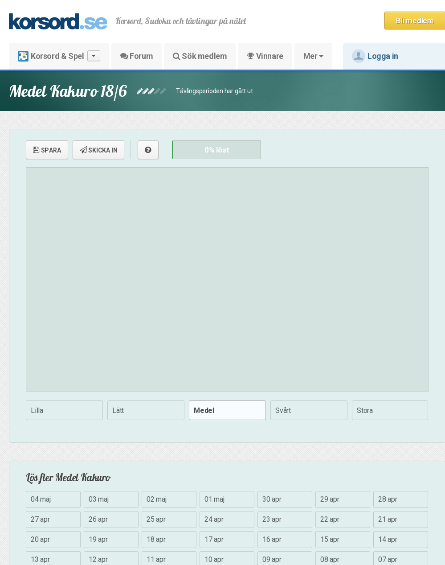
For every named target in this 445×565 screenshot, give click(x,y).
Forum (136, 56)
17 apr (214, 539)
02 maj (157, 499)
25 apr (156, 519)
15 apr (329, 539)
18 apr (156, 539)
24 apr (214, 519)
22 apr (329, 519)
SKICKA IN (99, 150)
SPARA (47, 150)
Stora (365, 410)
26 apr (98, 519)
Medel (204, 410)
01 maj (214, 499)
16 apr (272, 539)
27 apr (40, 519)
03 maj (99, 499)
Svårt (283, 410)
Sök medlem (200, 56)
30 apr (272, 499)
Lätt (118, 410)
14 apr (387, 539)
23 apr (272, 519)
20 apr (40, 539)
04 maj (41, 499)
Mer (313, 56)
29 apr (329, 499)
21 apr (387, 519)
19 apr (98, 539)
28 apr (387, 499)
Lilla (37, 410)
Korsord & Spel (59, 56)
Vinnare (265, 56)
